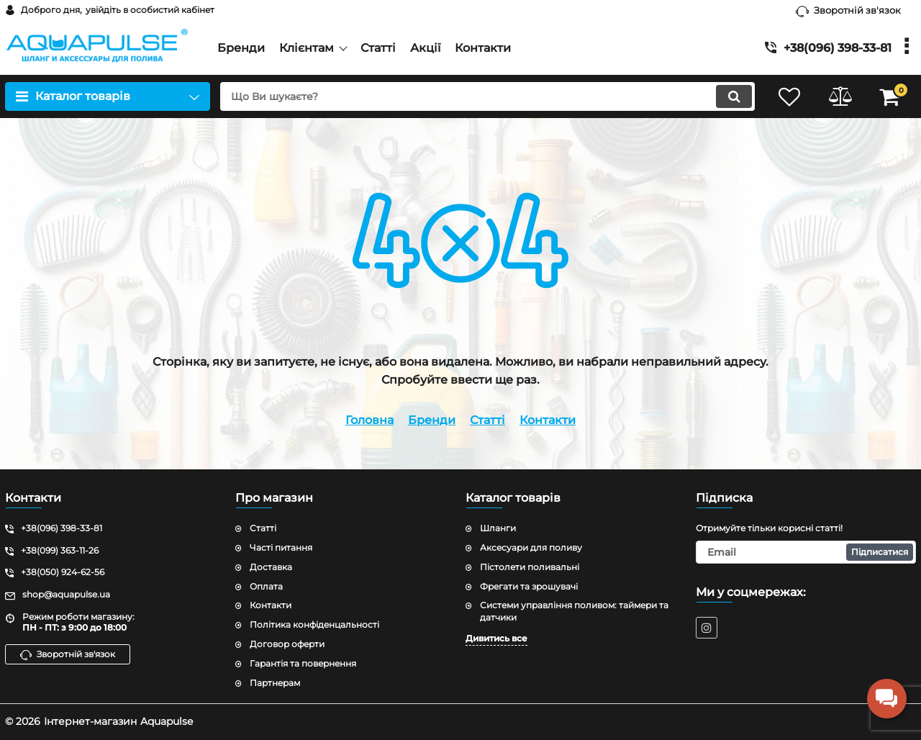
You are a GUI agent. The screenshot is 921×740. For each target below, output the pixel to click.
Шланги (498, 528)
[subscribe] (806, 552)
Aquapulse (166, 721)
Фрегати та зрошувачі (529, 586)
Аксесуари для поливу (531, 547)
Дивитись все (496, 638)
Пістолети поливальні (529, 566)
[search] (487, 96)
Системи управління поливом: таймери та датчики (574, 611)
